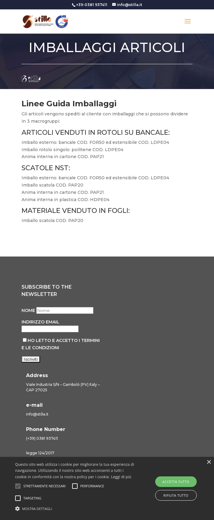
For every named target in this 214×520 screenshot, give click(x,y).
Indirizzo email (40, 322)
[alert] (107, 488)
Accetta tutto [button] (175, 481)
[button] (75, 508)
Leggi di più (121, 476)
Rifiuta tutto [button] (175, 495)
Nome (28, 310)
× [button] (208, 462)
